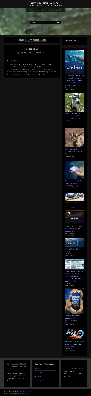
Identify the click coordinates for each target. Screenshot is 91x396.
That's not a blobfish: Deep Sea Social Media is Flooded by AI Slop (74, 183)
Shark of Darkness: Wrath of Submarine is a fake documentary (74, 228)
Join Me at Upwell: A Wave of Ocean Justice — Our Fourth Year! (74, 344)
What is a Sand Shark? (73, 203)
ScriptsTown (24, 393)
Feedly (21, 373)
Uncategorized (14, 60)
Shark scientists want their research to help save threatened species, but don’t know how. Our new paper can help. (74, 276)
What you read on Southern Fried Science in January (74, 151)
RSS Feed (22, 364)
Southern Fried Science (44, 2)
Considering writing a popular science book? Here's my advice (73, 318)
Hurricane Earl (32, 49)
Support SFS (57, 10)
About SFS (39, 10)
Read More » (41, 74)
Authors (48, 10)
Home (31, 10)
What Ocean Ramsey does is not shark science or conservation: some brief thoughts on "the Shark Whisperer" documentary (74, 80)
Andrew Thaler (40, 53)
